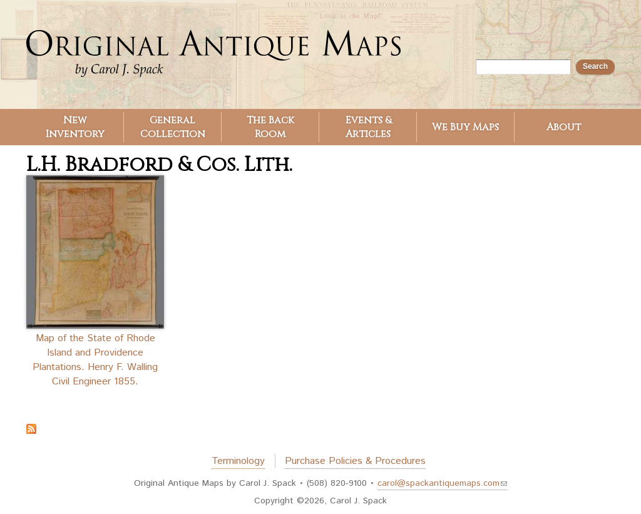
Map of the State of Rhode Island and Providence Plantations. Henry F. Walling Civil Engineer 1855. (95, 360)
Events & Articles (368, 127)
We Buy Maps (465, 127)
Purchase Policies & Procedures (355, 461)
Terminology (238, 461)
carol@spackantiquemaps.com (442, 483)
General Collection (172, 127)
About (563, 127)
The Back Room (270, 127)
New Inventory (75, 127)
